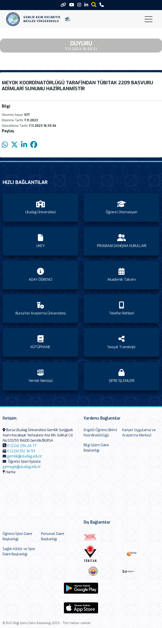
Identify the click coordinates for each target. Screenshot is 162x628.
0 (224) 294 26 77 (21, 445)
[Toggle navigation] (148, 19)
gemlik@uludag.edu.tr (24, 456)
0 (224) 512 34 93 (21, 451)
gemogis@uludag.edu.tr (22, 466)
